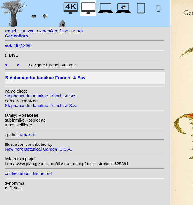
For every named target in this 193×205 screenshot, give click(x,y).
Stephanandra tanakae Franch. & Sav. (41, 95)
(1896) (18, 45)
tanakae (27, 134)
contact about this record (28, 173)
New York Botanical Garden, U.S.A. (38, 149)
